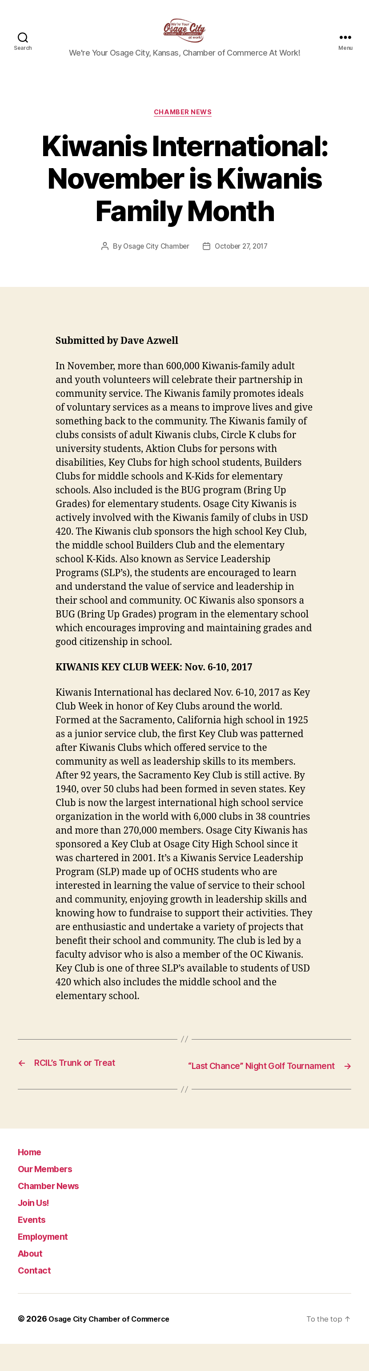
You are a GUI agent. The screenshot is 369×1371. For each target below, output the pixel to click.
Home (33, 1178)
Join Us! (38, 1229)
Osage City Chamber (154, 261)
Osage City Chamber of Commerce (116, 1346)
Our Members (52, 1195)
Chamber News (184, 127)
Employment (49, 1263)
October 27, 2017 (242, 261)
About (33, 1280)
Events (35, 1246)
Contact (38, 1296)
